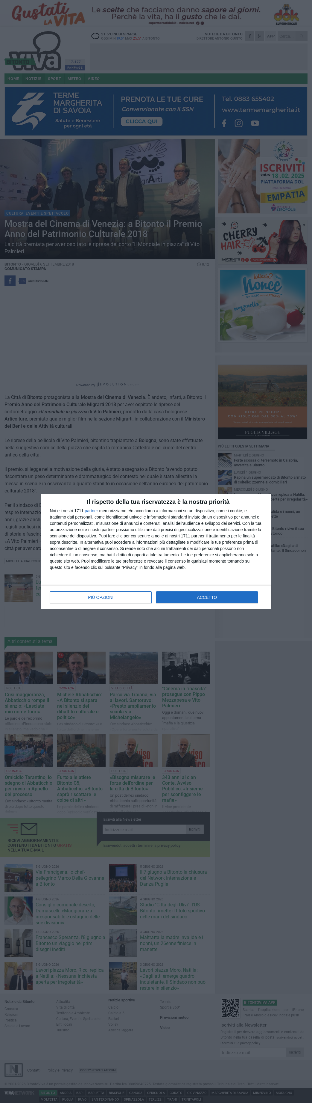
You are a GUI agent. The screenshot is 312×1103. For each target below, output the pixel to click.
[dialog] (156, 551)
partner (91, 511)
